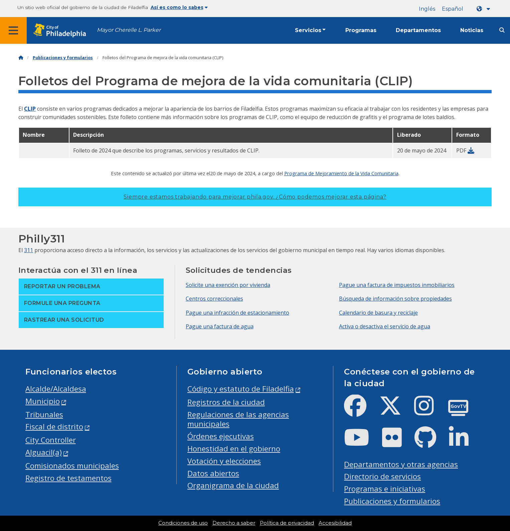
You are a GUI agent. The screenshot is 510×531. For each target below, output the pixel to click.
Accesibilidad (335, 523)
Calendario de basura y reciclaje (378, 312)
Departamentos (418, 30)
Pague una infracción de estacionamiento (237, 312)
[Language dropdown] (484, 8)
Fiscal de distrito (54, 426)
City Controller (50, 440)
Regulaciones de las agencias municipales (238, 419)
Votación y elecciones (224, 461)
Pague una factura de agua (219, 326)
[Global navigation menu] (13, 30)
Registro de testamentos (68, 478)
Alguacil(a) (43, 452)
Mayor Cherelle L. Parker (129, 30)
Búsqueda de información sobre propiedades (395, 298)
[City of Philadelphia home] (61, 30)
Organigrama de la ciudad (233, 485)
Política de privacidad (287, 523)
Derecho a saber (233, 523)
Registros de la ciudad (226, 402)
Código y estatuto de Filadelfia (240, 389)
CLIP (30, 108)
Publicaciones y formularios (63, 58)
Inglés (427, 9)
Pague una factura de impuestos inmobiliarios (397, 285)
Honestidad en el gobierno (233, 448)
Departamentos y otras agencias (401, 464)
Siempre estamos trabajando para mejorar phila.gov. (255, 197)
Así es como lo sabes (179, 7)
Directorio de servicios (382, 476)
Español (452, 9)
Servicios (308, 30)
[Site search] (502, 30)
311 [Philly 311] (28, 250)
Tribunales (44, 414)
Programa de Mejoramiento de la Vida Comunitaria (341, 173)
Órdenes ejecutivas (220, 436)
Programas (360, 30)
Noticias (471, 30)
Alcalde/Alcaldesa (55, 389)
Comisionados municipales (72, 465)
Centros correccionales (214, 298)
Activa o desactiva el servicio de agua (384, 326)
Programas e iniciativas (384, 489)
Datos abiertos (213, 473)
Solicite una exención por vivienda (228, 285)
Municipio (42, 401)
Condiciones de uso (183, 523)
